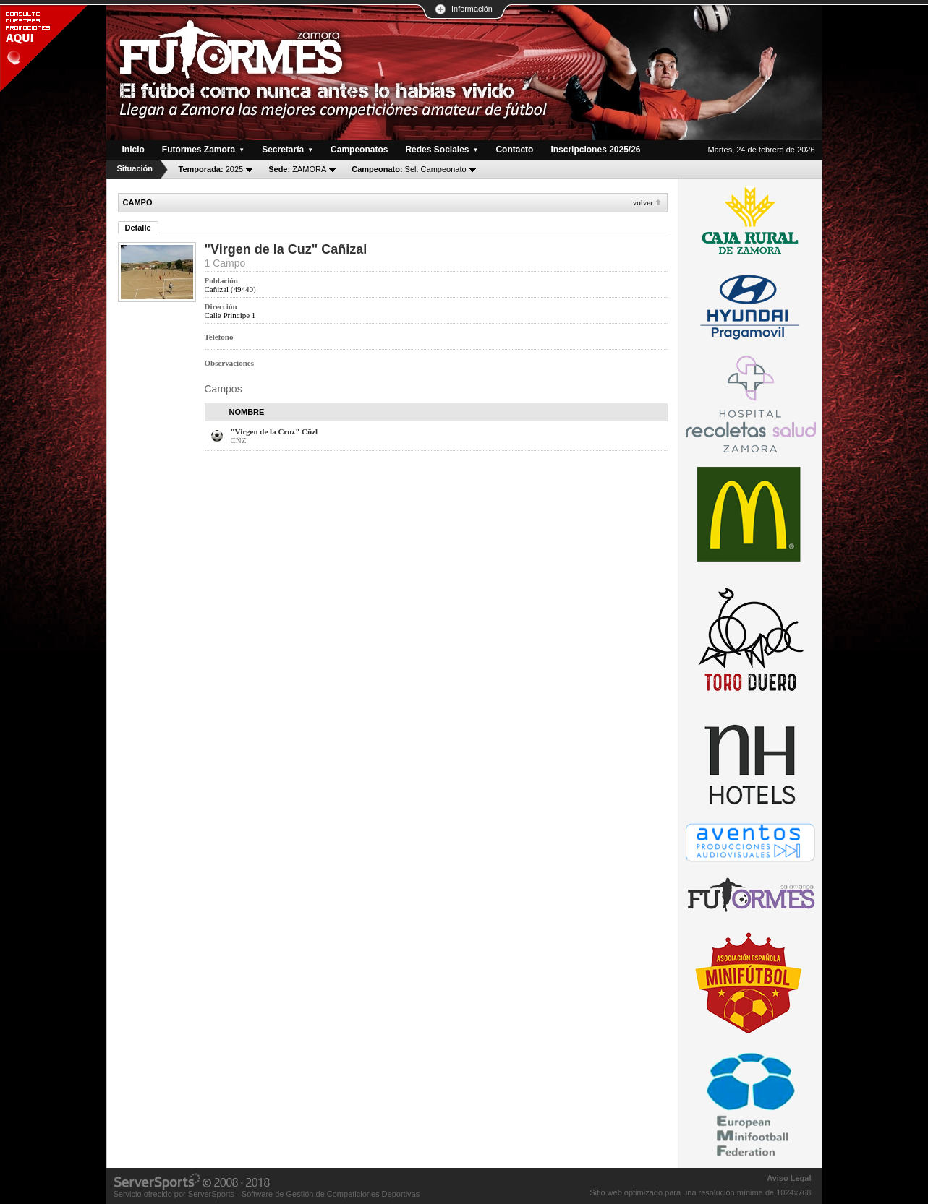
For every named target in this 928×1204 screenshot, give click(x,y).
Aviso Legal (789, 1178)
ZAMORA (297, 169)
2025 (211, 169)
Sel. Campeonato (409, 169)
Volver (643, 202)
